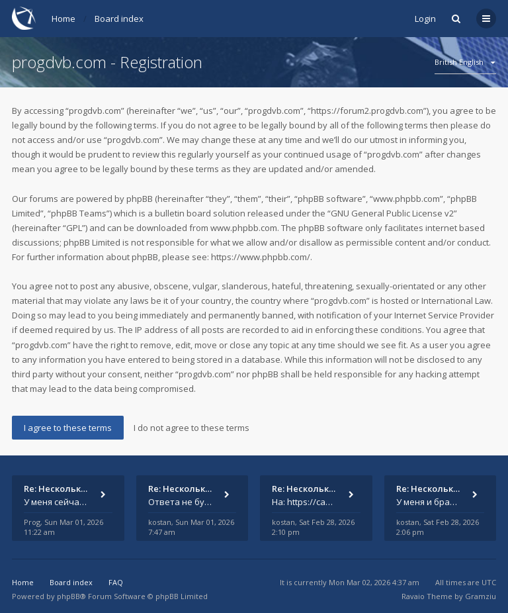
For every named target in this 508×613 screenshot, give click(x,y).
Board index (119, 18)
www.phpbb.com (243, 228)
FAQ (115, 582)
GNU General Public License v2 (392, 213)
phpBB (68, 596)
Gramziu (480, 596)
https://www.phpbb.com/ (260, 257)
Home (63, 18)
